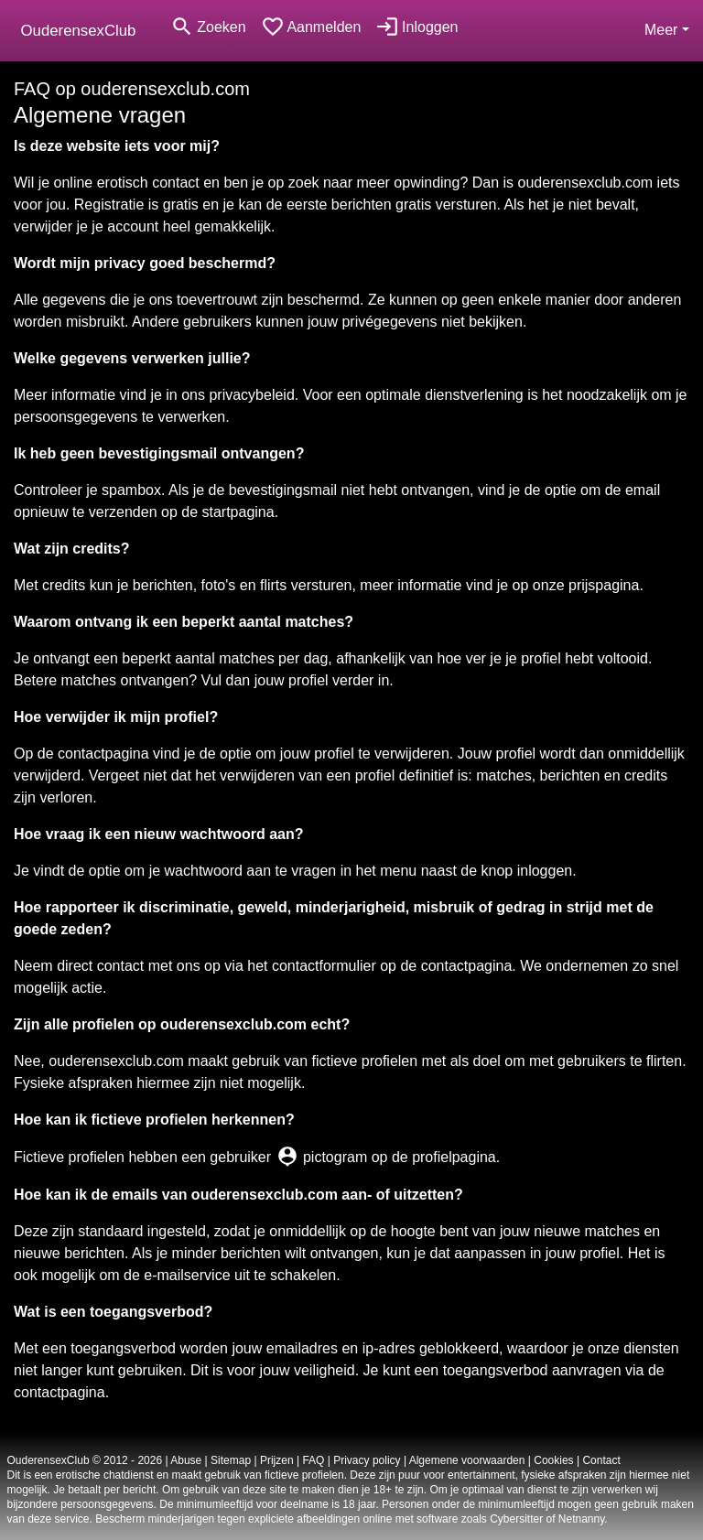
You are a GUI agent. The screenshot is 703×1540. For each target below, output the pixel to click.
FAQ (313, 1460)
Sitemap (231, 1460)
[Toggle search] (208, 27)
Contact (601, 1460)
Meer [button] (660, 30)
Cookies (553, 1460)
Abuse (185, 1460)
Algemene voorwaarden (467, 1460)
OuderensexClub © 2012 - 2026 (85, 1460)
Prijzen (277, 1460)
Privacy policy (366, 1460)
